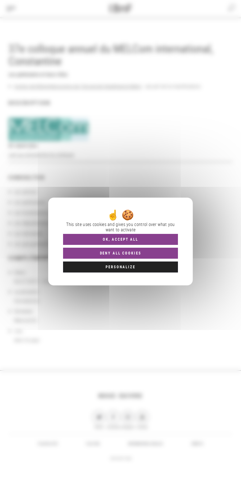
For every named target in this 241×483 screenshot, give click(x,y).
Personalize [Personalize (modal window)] (120, 266)
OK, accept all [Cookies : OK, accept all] (120, 239)
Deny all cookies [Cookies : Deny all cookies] (120, 253)
